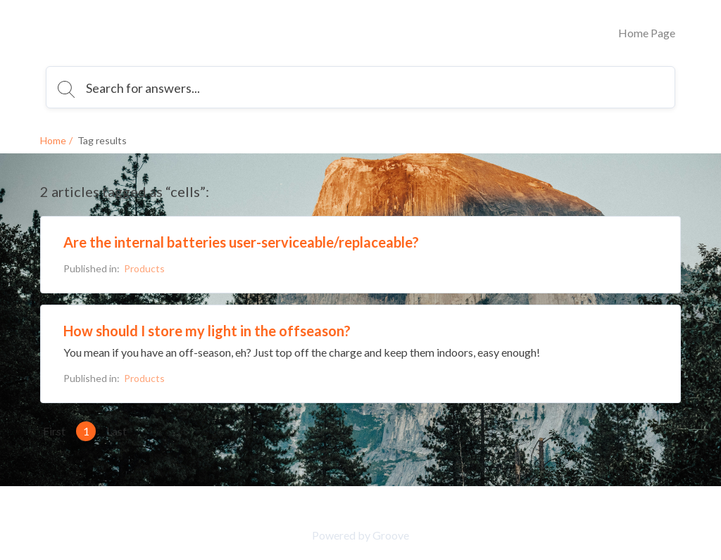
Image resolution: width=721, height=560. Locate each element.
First (54, 431)
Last (116, 431)
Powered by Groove (360, 535)
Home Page (646, 32)
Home (53, 140)
